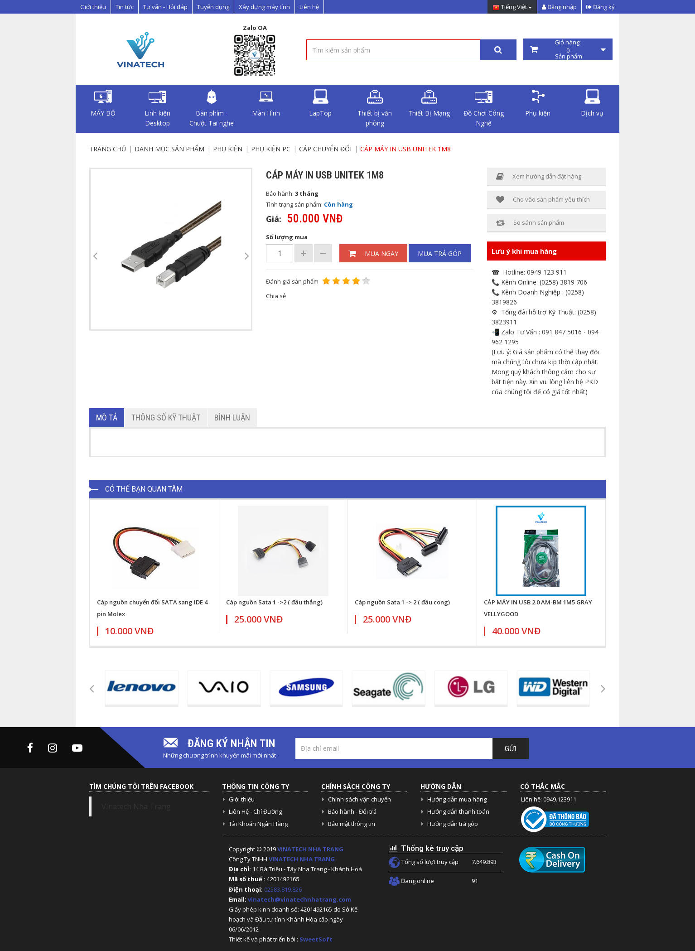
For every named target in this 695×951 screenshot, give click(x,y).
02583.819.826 (283, 889)
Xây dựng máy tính (264, 7)
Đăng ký (600, 7)
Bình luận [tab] (232, 417)
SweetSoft (316, 939)
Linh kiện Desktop (157, 108)
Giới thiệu (93, 7)
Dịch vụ (592, 103)
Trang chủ (107, 149)
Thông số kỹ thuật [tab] (165, 417)
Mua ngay (373, 253)
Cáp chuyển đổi (325, 149)
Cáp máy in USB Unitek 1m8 (405, 149)
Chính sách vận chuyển (359, 799)
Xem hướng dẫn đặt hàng (538, 176)
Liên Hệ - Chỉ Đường (255, 811)
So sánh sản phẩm (530, 222)
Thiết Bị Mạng (429, 103)
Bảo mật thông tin (351, 824)
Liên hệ (309, 7)
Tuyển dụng (213, 7)
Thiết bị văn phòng (374, 108)
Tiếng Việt (512, 7)
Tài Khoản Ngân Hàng (258, 824)
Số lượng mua (287, 237)
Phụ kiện (537, 103)
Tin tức (125, 7)
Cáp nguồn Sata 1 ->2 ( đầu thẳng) (274, 602)
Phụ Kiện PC (270, 149)
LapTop (320, 103)
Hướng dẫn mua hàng (457, 799)
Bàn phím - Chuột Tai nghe (211, 108)
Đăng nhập (559, 7)
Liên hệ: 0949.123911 (548, 799)
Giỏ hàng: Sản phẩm (568, 49)
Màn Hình (266, 103)
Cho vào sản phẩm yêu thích (543, 199)
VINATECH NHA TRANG (310, 849)
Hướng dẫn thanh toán (458, 811)
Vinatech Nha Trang (136, 806)
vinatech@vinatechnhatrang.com (299, 899)
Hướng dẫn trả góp (452, 824)
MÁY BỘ (103, 103)
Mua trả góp (440, 253)
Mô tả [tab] (106, 417)
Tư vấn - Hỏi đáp (165, 7)
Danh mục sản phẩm (169, 149)
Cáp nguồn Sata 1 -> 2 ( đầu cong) (402, 602)
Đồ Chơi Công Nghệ (483, 108)
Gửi (510, 748)
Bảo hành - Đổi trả (352, 811)
